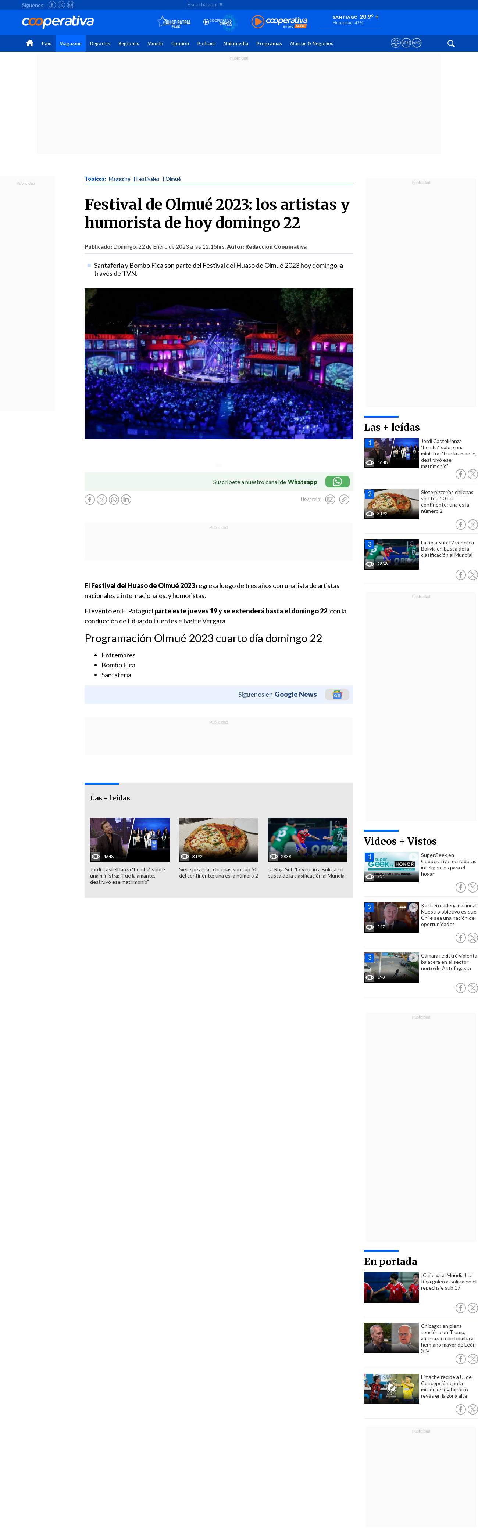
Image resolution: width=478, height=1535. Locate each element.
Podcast (206, 43)
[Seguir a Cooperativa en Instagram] (70, 5)
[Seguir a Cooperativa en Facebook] (52, 5)
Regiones (128, 43)
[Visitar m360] (406, 49)
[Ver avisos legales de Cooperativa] (396, 49)
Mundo (155, 43)
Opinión (180, 43)
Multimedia (235, 43)
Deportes (100, 43)
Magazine (71, 43)
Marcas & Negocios (311, 43)
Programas (269, 43)
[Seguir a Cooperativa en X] (61, 5)
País (46, 43)
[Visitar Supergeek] (417, 49)
